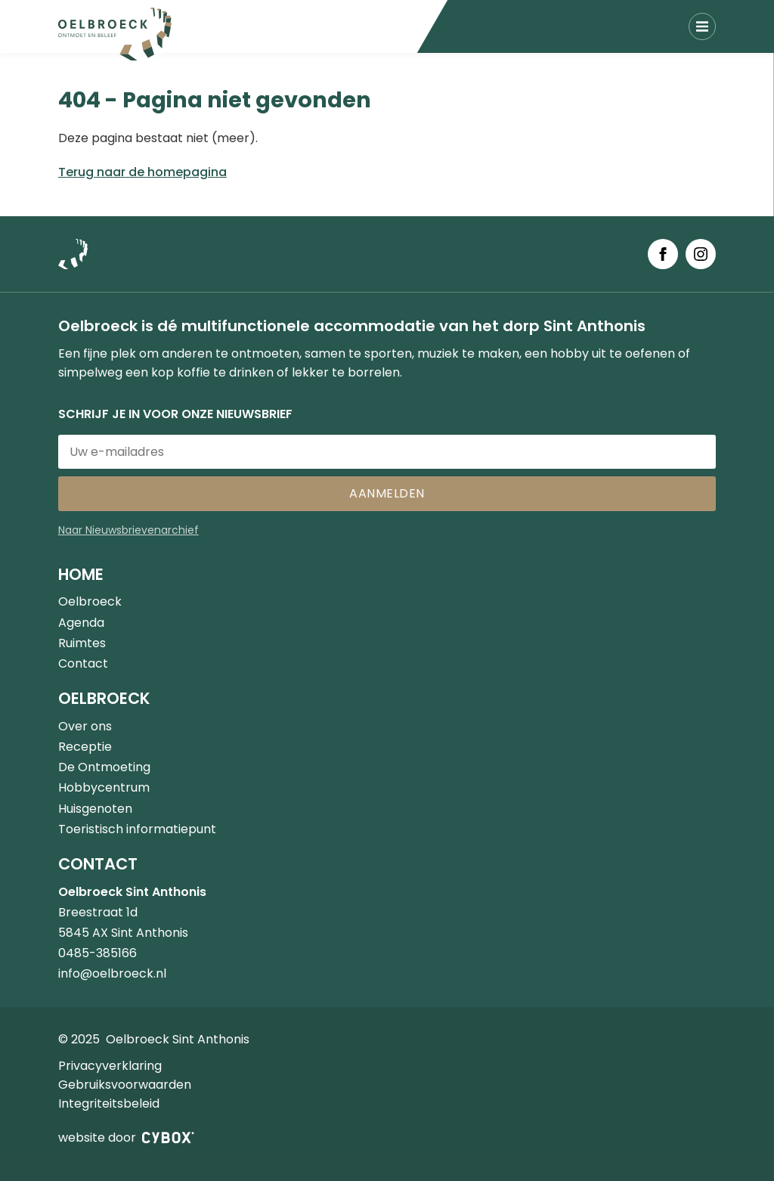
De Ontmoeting (104, 767)
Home (81, 574)
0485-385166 (97, 953)
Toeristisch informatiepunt (137, 829)
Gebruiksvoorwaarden (124, 1084)
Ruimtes (82, 643)
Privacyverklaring (110, 1065)
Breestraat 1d (98, 912)
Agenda (81, 622)
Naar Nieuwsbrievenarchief (128, 530)
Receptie (85, 746)
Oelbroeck (90, 601)
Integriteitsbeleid (108, 1103)
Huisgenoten (95, 808)
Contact (83, 663)
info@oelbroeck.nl (112, 973)
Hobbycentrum (104, 787)
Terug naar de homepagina (142, 172)
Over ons (85, 726)
